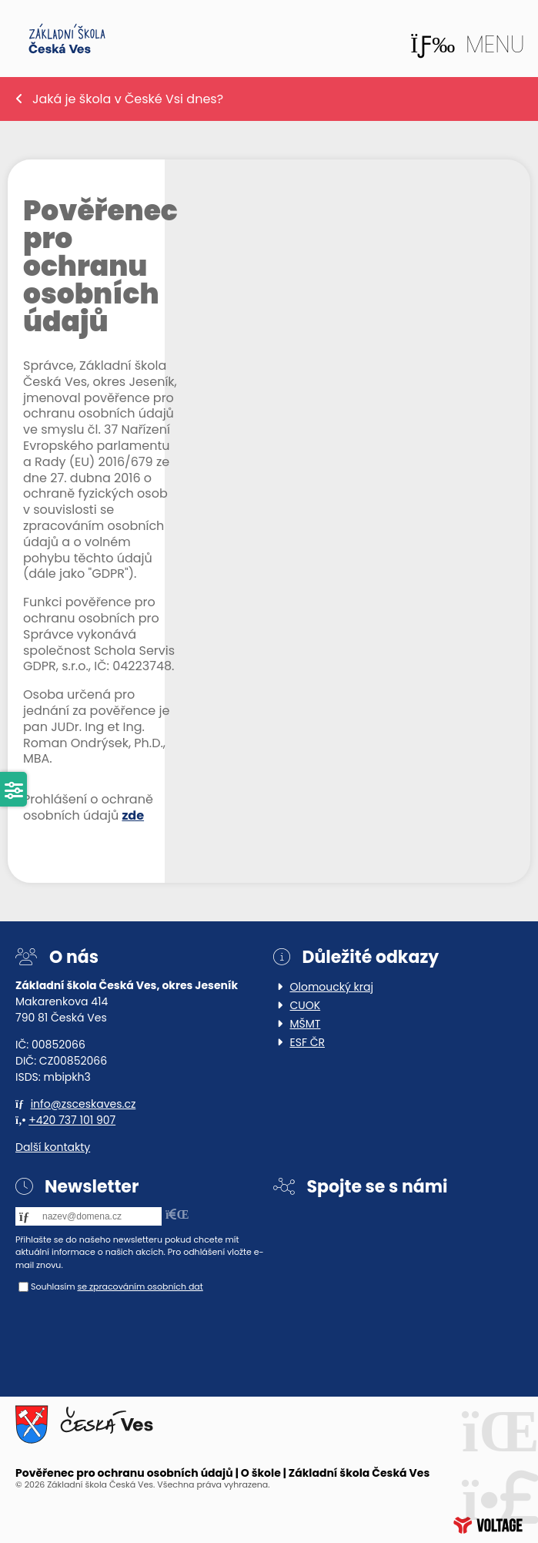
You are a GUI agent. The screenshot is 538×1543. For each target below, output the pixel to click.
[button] (467, 44)
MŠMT (305, 1023)
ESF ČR (308, 1042)
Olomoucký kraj (331, 987)
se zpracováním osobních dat (139, 1286)
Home (66, 38)
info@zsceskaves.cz (83, 1104)
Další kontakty (52, 1147)
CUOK (305, 1005)
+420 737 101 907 (71, 1120)
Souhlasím (53, 1286)
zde (133, 815)
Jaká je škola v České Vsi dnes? (127, 99)
